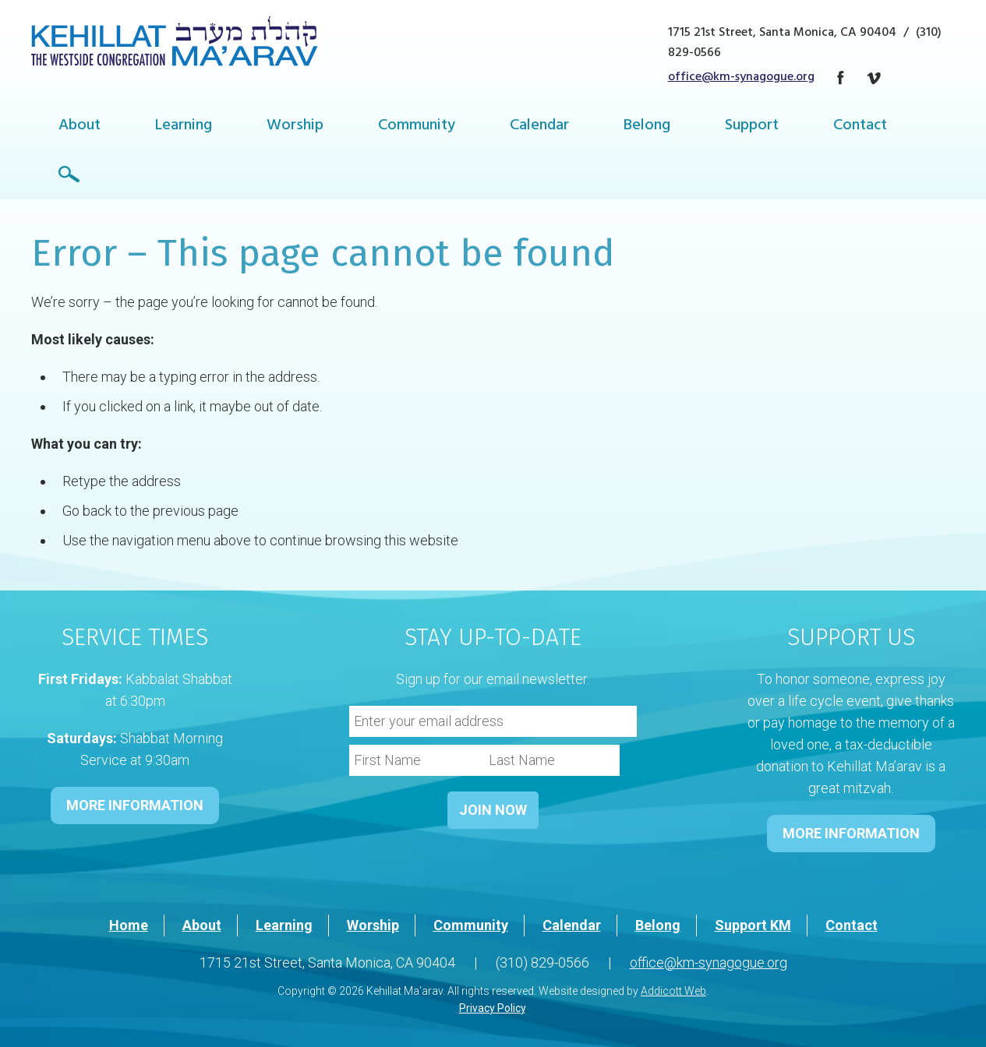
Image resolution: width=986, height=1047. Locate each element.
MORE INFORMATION (134, 805)
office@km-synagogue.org (741, 78)
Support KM (753, 925)
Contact (860, 126)
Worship (295, 126)
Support (752, 126)
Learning (183, 126)
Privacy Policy (492, 1008)
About (79, 126)
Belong (647, 126)
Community (416, 126)
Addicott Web (673, 991)
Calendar (539, 126)
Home (128, 925)
